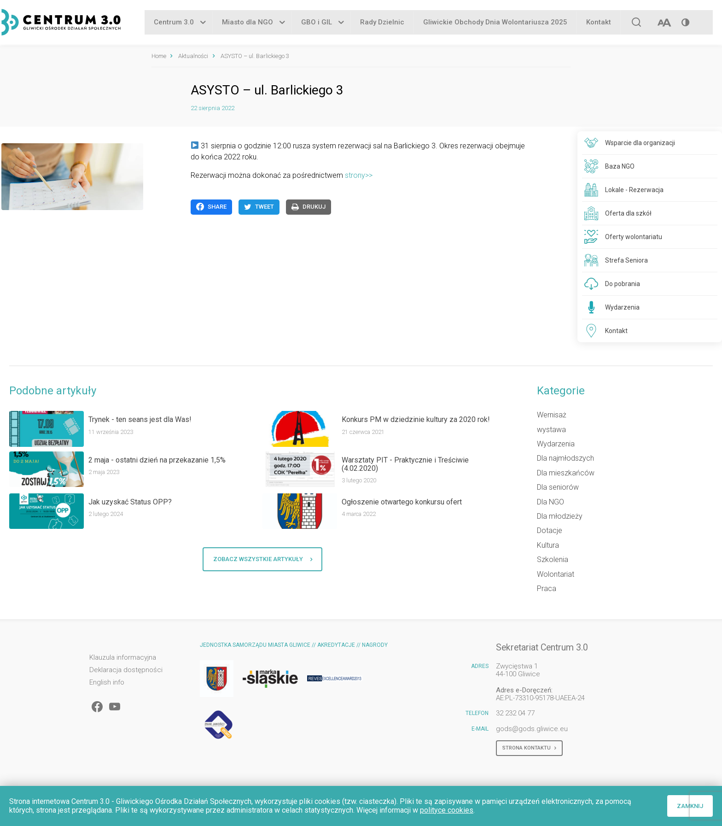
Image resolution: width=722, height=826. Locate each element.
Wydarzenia (556, 443)
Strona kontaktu (529, 748)
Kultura (548, 545)
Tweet (259, 206)
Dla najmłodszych (565, 458)
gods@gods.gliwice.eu (532, 729)
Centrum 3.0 (174, 22)
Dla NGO (550, 502)
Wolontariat (555, 574)
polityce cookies (446, 810)
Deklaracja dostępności (126, 670)
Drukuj (308, 206)
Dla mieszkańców (565, 473)
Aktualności (193, 56)
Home (158, 56)
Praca (546, 588)
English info (106, 682)
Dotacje (549, 530)
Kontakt (598, 22)
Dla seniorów (558, 487)
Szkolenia (552, 559)
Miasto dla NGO (247, 22)
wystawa (551, 429)
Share (211, 206)
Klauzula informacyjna (122, 658)
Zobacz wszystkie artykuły (262, 559)
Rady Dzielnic (382, 22)
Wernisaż (551, 414)
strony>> (359, 175)
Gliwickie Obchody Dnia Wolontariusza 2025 (495, 22)
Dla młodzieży (559, 516)
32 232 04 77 (515, 713)
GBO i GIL (316, 22)
